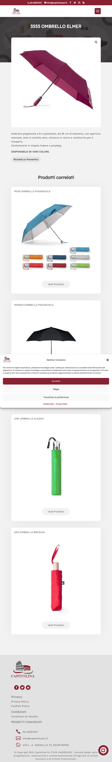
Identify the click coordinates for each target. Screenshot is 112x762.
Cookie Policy (48, 404)
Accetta (56, 381)
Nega (56, 389)
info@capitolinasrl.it (35, 738)
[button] (107, 359)
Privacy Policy (62, 404)
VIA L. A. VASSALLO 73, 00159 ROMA (46, 745)
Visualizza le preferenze (56, 397)
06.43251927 (30, 731)
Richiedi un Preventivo (26, 159)
